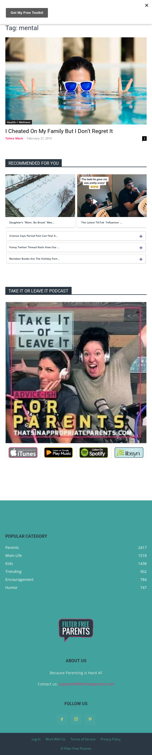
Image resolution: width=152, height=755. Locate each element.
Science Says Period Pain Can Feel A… (33, 236)
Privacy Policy (111, 739)
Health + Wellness (18, 122)
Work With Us (55, 739)
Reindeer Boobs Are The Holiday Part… (34, 258)
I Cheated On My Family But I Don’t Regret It (59, 131)
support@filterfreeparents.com (86, 683)
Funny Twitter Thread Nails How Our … (34, 247)
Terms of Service (83, 739)
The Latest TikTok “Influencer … (101, 222)
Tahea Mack (14, 138)
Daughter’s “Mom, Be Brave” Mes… (31, 222)
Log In (36, 739)
